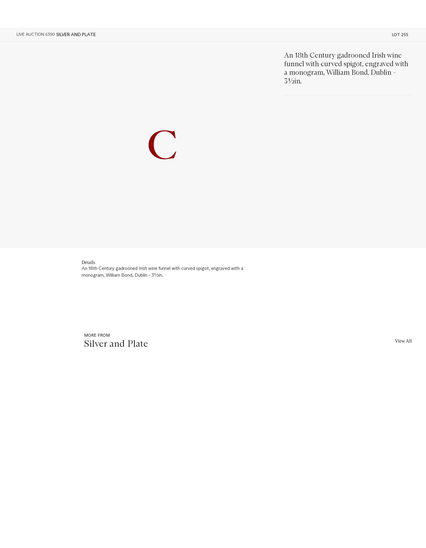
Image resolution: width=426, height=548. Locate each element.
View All (403, 340)
